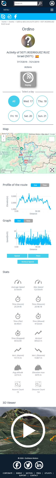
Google (52, 134)
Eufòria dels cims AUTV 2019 (28, 22)
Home (4, 22)
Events (11, 22)
